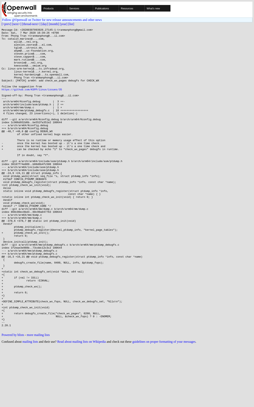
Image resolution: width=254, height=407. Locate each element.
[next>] (16, 24)
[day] (44, 24)
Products (48, 8)
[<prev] (6, 24)
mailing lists (30, 402)
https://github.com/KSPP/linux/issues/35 (32, 102)
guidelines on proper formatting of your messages (163, 402)
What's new (153, 8)
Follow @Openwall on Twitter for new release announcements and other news (52, 19)
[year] (63, 24)
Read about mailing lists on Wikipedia (81, 402)
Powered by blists (13, 395)
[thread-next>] (31, 24)
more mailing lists (38, 395)
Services (74, 8)
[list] (71, 24)
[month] (54, 24)
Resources (127, 8)
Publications (102, 8)
